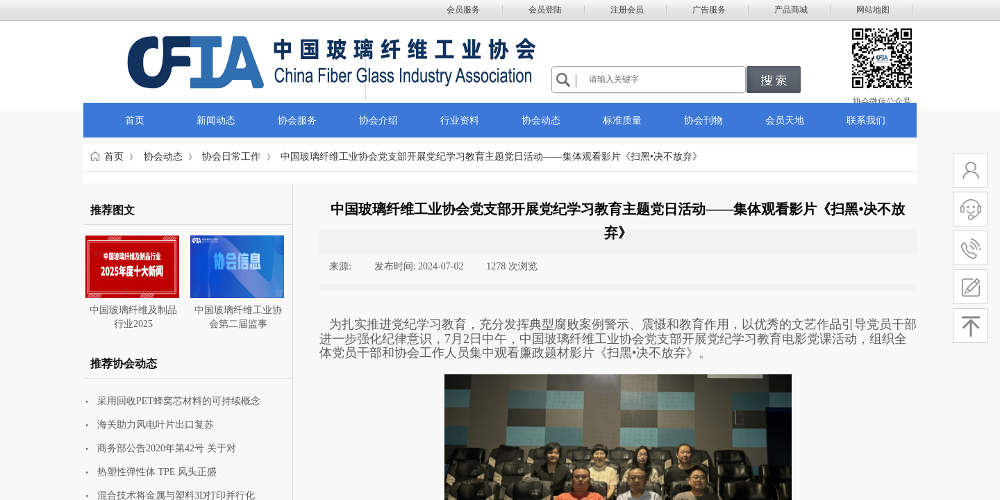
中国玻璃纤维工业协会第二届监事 (238, 317)
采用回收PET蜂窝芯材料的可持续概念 (178, 401)
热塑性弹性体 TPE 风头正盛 (157, 472)
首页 (114, 156)
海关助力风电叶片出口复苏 (155, 424)
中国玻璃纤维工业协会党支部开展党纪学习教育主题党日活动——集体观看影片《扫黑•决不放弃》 (491, 156)
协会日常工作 (231, 156)
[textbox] (665, 79)
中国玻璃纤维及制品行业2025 (133, 317)
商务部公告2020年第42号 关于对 (166, 448)
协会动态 (163, 156)
